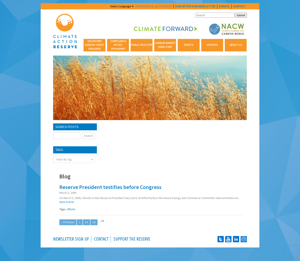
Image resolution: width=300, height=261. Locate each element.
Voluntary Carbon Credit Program (94, 44)
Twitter (221, 239)
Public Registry (141, 45)
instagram (244, 239)
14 (93, 222)
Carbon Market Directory (165, 44)
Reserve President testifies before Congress (110, 187)
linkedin (236, 239)
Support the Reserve (132, 239)
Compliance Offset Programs (118, 44)
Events (188, 45)
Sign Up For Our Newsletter (195, 6)
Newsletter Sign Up (71, 239)
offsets (70, 209)
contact (239, 6)
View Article (66, 202)
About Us (236, 45)
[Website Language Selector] (119, 6)
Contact (101, 239)
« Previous (67, 222)
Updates (212, 45)
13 (86, 222)
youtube (228, 239)
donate (224, 6)
